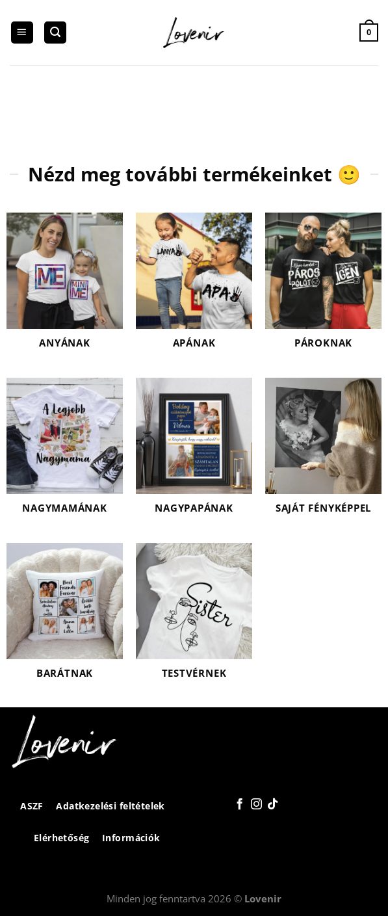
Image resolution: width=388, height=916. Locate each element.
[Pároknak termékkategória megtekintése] (323, 289)
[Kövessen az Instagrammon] (255, 804)
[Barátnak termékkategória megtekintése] (64, 619)
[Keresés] (55, 32)
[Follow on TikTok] (272, 804)
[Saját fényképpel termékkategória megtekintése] (323, 454)
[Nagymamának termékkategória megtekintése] (64, 454)
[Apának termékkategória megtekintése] (194, 289)
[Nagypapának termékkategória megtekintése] (194, 454)
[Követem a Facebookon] (238, 804)
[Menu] (22, 32)
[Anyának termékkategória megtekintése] (64, 289)
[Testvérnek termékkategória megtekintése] (194, 619)
